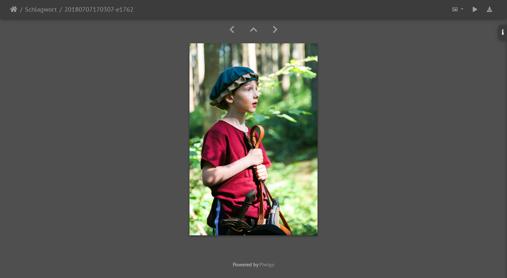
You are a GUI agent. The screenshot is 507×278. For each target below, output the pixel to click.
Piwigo (267, 264)
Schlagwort (41, 9)
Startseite (13, 9)
